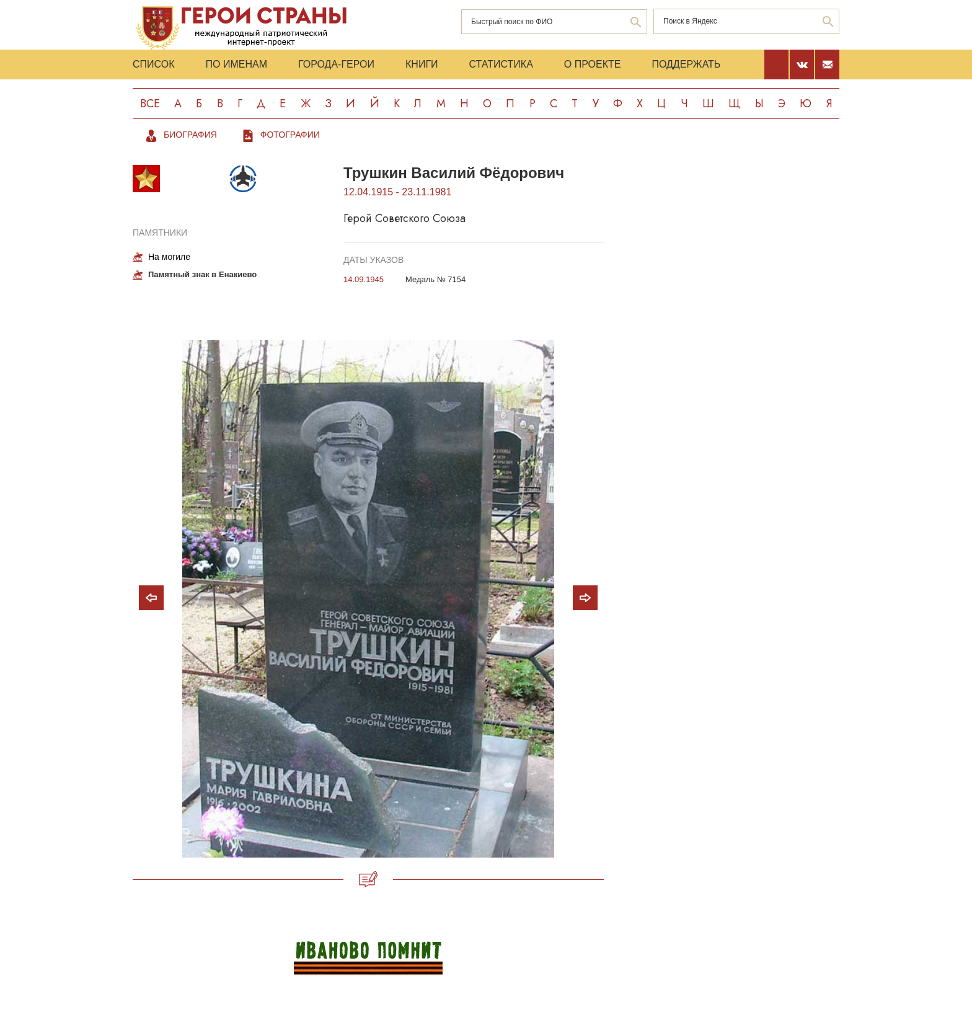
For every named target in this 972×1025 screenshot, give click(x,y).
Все (150, 103)
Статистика (501, 64)
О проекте (592, 64)
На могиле (169, 257)
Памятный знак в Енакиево (202, 274)
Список (154, 64)
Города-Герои (336, 64)
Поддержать (686, 64)
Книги (421, 64)
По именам (236, 64)
